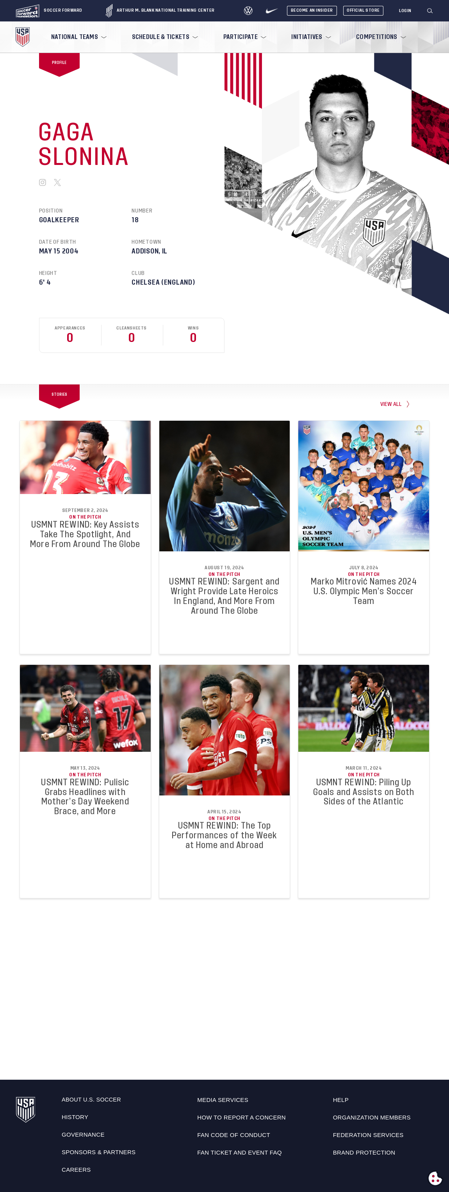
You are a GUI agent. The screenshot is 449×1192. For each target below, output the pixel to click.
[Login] (405, 11)
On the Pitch (85, 517)
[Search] (430, 11)
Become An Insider (312, 10)
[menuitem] (78, 37)
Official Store (363, 10)
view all (391, 404)
